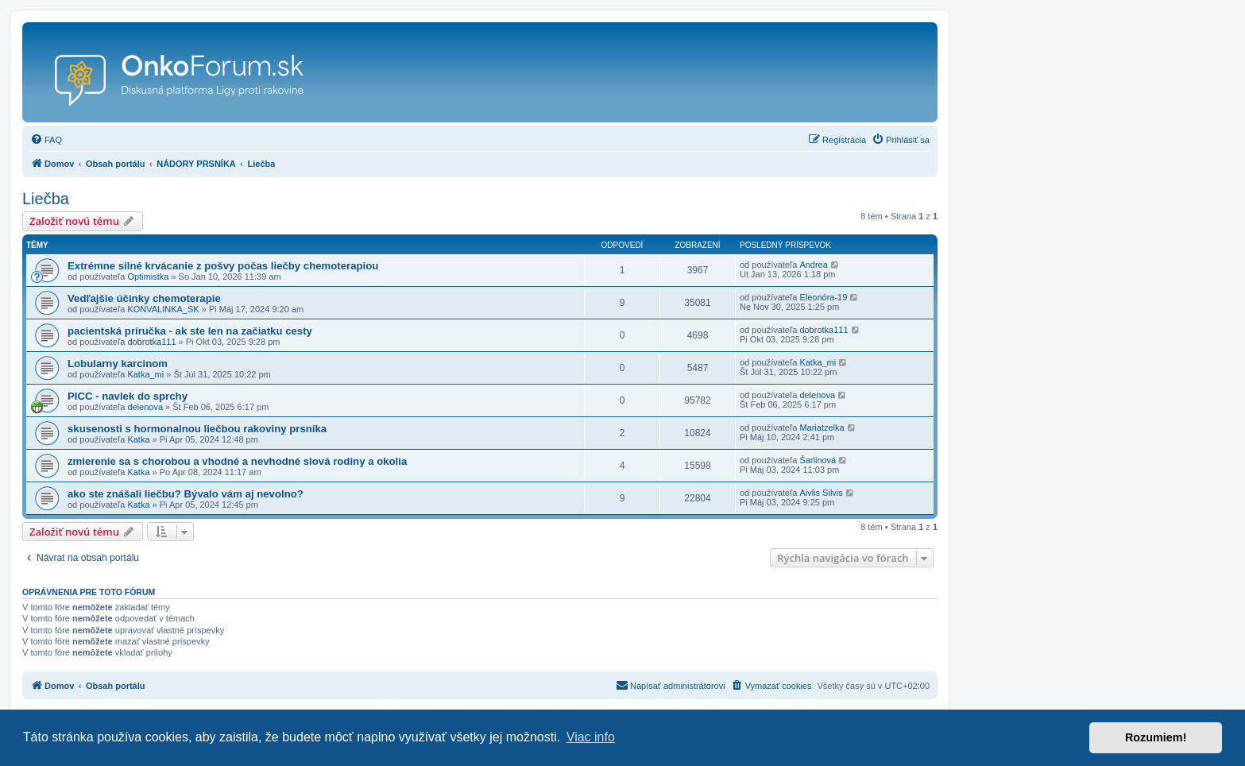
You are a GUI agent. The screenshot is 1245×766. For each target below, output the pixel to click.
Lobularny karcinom (118, 363)
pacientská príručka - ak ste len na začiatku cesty (190, 331)
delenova (145, 407)
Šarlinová (817, 460)
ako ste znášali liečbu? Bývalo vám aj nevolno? (186, 494)
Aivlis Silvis (820, 492)
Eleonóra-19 (823, 297)
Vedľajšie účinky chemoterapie (144, 298)
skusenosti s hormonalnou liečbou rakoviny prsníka (197, 429)
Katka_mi (145, 374)
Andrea (813, 264)
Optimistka (147, 276)
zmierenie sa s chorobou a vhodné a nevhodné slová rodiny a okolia (237, 461)
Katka (138, 439)
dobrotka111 (151, 341)
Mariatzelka (821, 427)
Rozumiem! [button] (1156, 737)
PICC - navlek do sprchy (128, 396)
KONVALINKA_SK (163, 309)
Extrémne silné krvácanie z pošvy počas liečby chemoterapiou (223, 266)
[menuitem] (46, 139)
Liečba (45, 198)
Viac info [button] (590, 737)
